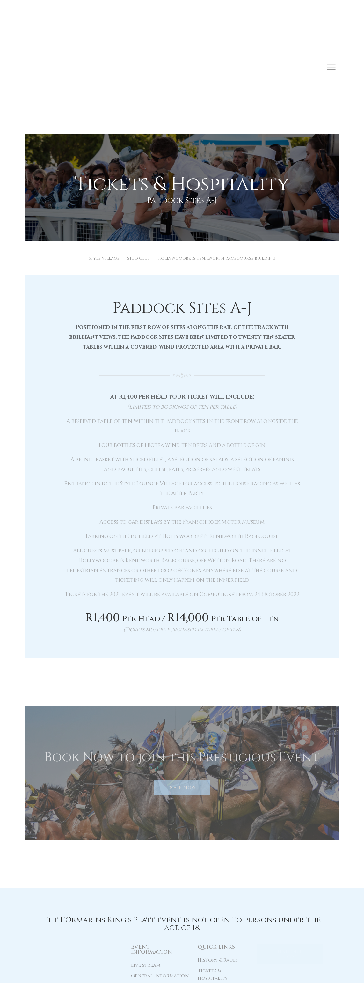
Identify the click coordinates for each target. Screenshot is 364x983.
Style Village (104, 169)
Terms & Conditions (146, 974)
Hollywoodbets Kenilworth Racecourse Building (216, 169)
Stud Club (138, 169)
